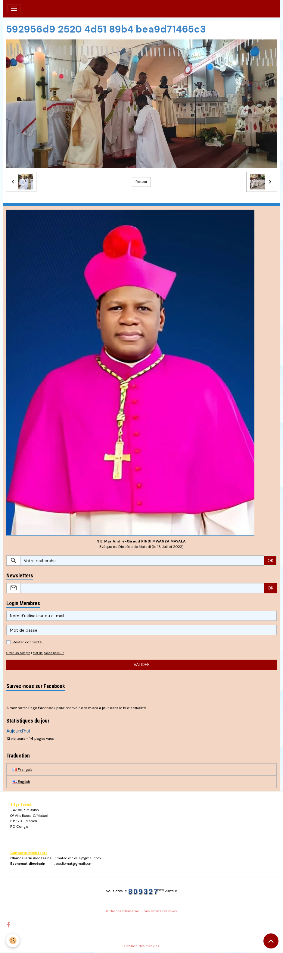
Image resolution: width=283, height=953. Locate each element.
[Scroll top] (270, 940)
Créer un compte (18, 653)
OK (270, 560)
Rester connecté (27, 642)
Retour (141, 181)
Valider (142, 664)
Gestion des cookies (141, 946)
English (21, 781)
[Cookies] (13, 940)
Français (22, 769)
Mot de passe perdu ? (48, 653)
